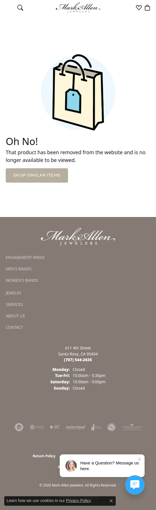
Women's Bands (22, 280)
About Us (15, 315)
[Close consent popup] (111, 501)
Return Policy (44, 456)
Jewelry (13, 293)
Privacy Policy (78, 500)
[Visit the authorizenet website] (19, 427)
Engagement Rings (25, 257)
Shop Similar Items (37, 175)
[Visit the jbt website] (54, 427)
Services (14, 304)
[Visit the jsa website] (111, 427)
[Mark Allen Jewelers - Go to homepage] (78, 236)
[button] (20, 7)
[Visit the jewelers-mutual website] (76, 427)
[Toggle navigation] (9, 7)
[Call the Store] (78, 359)
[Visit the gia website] (37, 427)
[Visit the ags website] (132, 427)
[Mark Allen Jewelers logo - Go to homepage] (78, 7)
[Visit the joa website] (96, 427)
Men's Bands (18, 268)
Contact (14, 327)
